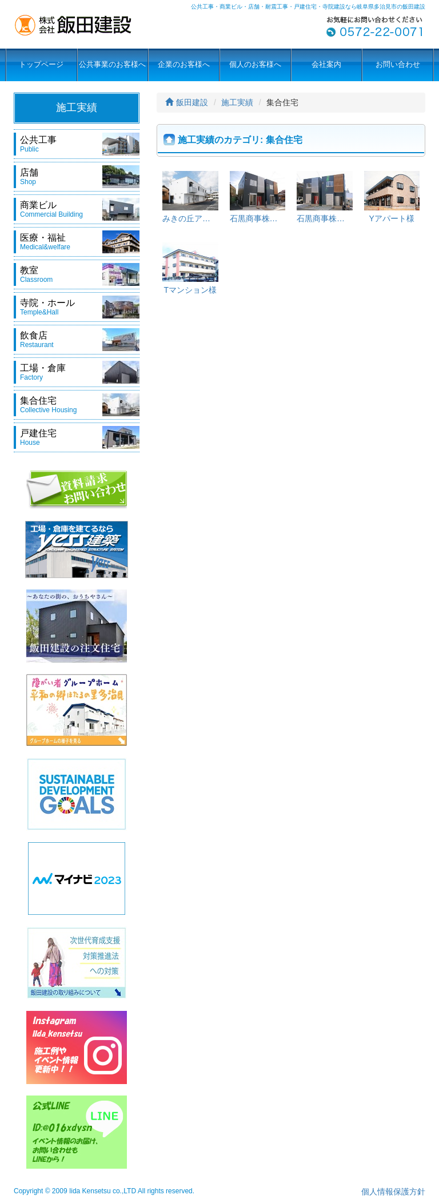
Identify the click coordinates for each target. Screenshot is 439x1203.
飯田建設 (186, 102)
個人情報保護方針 (393, 1191)
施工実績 (237, 102)
